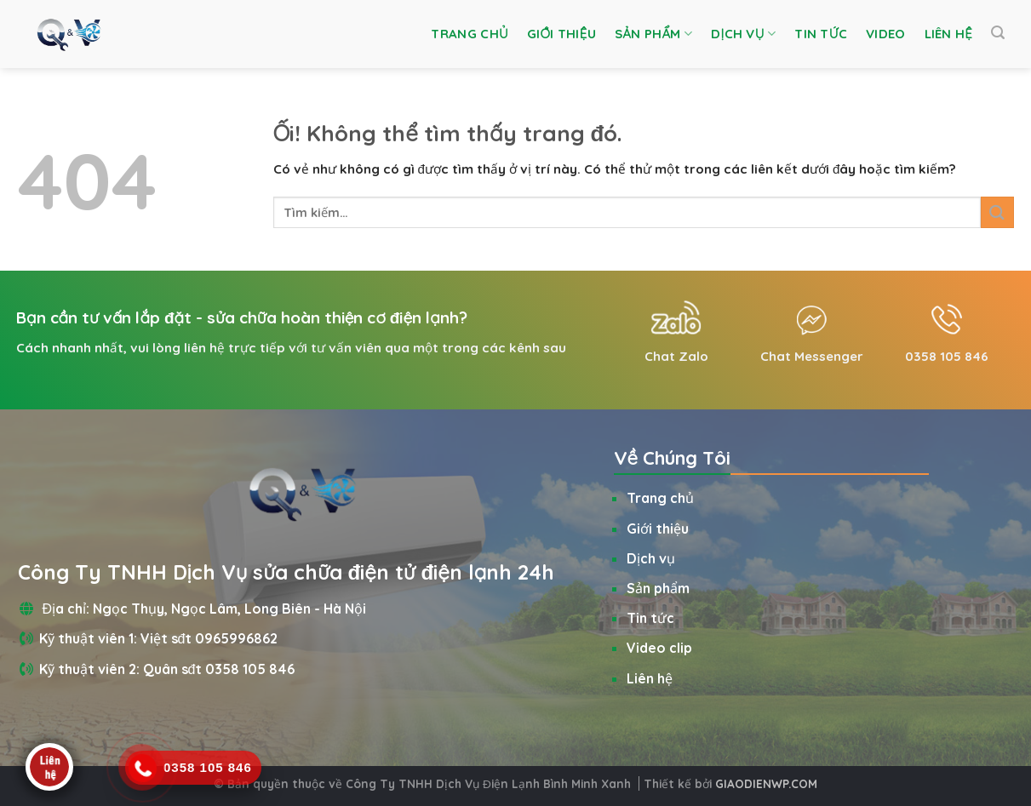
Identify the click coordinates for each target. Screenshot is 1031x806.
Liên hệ (949, 34)
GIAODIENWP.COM (766, 783)
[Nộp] (997, 212)
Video (886, 34)
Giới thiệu (561, 34)
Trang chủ (469, 34)
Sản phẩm (653, 34)
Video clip (659, 647)
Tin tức (820, 34)
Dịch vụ (743, 34)
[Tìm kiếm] (997, 33)
